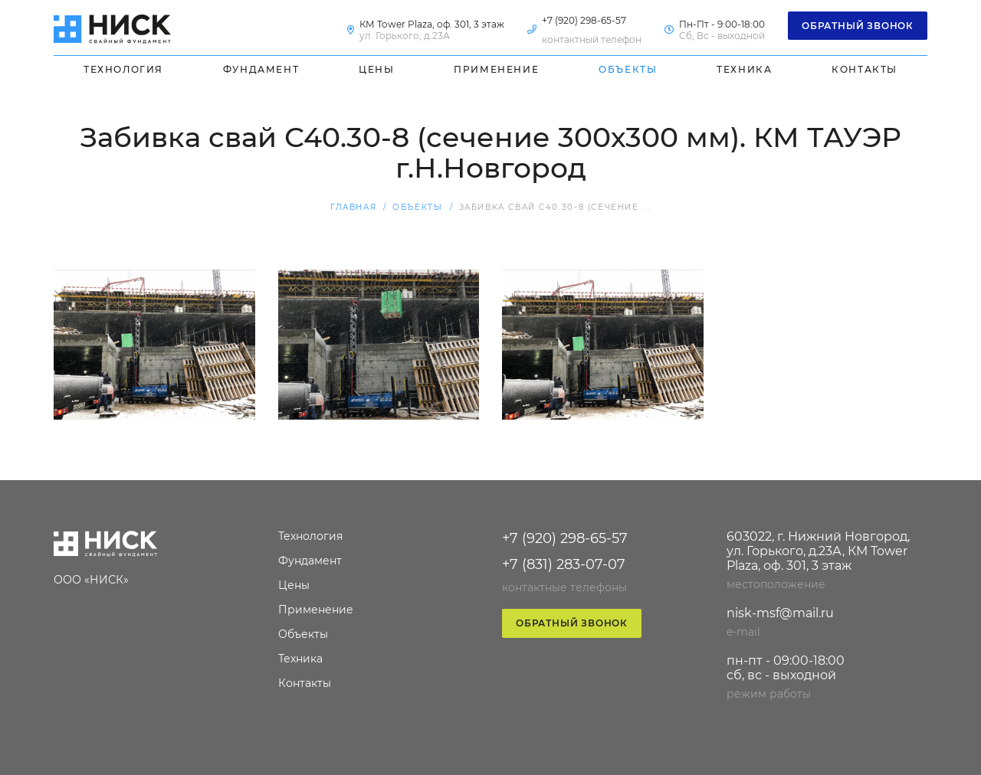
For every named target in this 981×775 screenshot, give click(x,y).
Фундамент (261, 69)
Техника (744, 69)
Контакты (864, 69)
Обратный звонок (858, 25)
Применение (496, 69)
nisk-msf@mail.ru (780, 613)
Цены (376, 69)
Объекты (628, 69)
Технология (123, 69)
